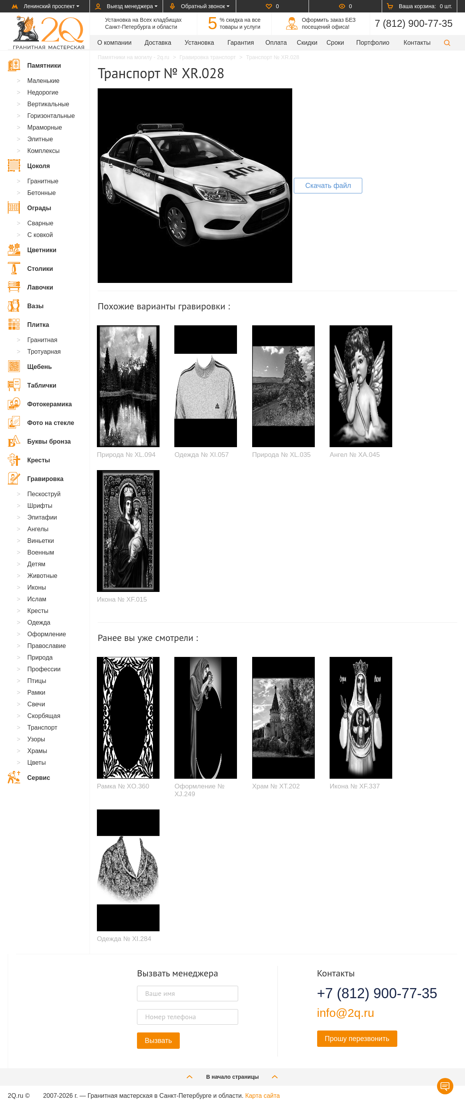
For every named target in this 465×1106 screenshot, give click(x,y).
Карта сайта (262, 1095)
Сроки (335, 42)
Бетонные (41, 193)
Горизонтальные (51, 115)
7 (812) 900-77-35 (414, 23)
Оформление (46, 634)
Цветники (32, 249)
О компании (114, 42)
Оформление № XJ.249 (199, 790)
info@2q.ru (345, 1012)
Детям (36, 564)
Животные (42, 575)
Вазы (26, 305)
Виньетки (40, 540)
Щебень (30, 366)
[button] (447, 42)
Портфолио (372, 42)
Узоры (36, 739)
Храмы (37, 751)
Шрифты (39, 505)
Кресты (29, 459)
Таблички (32, 385)
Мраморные (44, 127)
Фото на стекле (41, 422)
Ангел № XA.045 (355, 454)
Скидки (307, 42)
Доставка (157, 42)
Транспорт (42, 727)
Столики (30, 268)
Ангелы (37, 529)
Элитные (40, 139)
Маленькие (43, 80)
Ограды (29, 207)
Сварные (40, 223)
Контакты (417, 42)
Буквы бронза (39, 441)
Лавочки (30, 287)
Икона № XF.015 (122, 599)
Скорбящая (43, 716)
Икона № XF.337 (355, 786)
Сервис (29, 777)
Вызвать (158, 1041)
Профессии (43, 669)
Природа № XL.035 (281, 454)
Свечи (36, 704)
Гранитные (42, 181)
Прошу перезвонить (357, 1039)
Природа (40, 657)
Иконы (36, 587)
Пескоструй (43, 494)
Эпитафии (42, 517)
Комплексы (43, 150)
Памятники (34, 65)
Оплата (276, 42)
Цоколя (29, 165)
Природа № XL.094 (126, 454)
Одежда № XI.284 (124, 939)
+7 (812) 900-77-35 (367, 993)
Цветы (36, 762)
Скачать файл (328, 186)
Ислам (36, 599)
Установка (199, 42)
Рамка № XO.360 (123, 786)
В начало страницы (233, 1076)
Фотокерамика (40, 403)
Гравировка (35, 478)
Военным (40, 552)
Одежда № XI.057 (201, 454)
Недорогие (42, 92)
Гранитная (42, 340)
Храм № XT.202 (276, 786)
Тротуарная (44, 351)
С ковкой (40, 235)
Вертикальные (48, 104)
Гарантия (240, 42)
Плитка (28, 324)
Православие (46, 646)
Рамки (36, 692)
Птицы (36, 681)
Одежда (38, 622)
